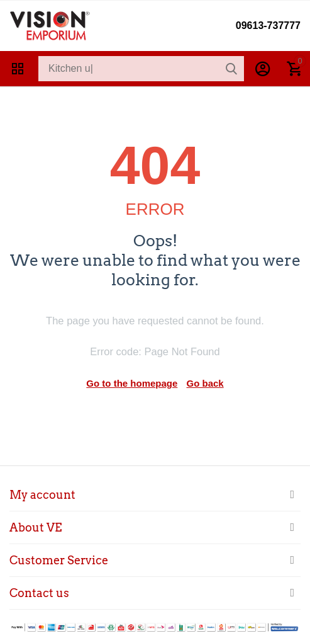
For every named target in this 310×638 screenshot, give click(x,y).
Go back (205, 383)
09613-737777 (268, 25)
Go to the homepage (131, 383)
